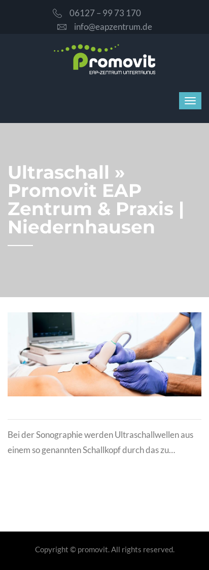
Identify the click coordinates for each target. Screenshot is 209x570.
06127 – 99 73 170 (97, 13)
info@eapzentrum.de (104, 26)
